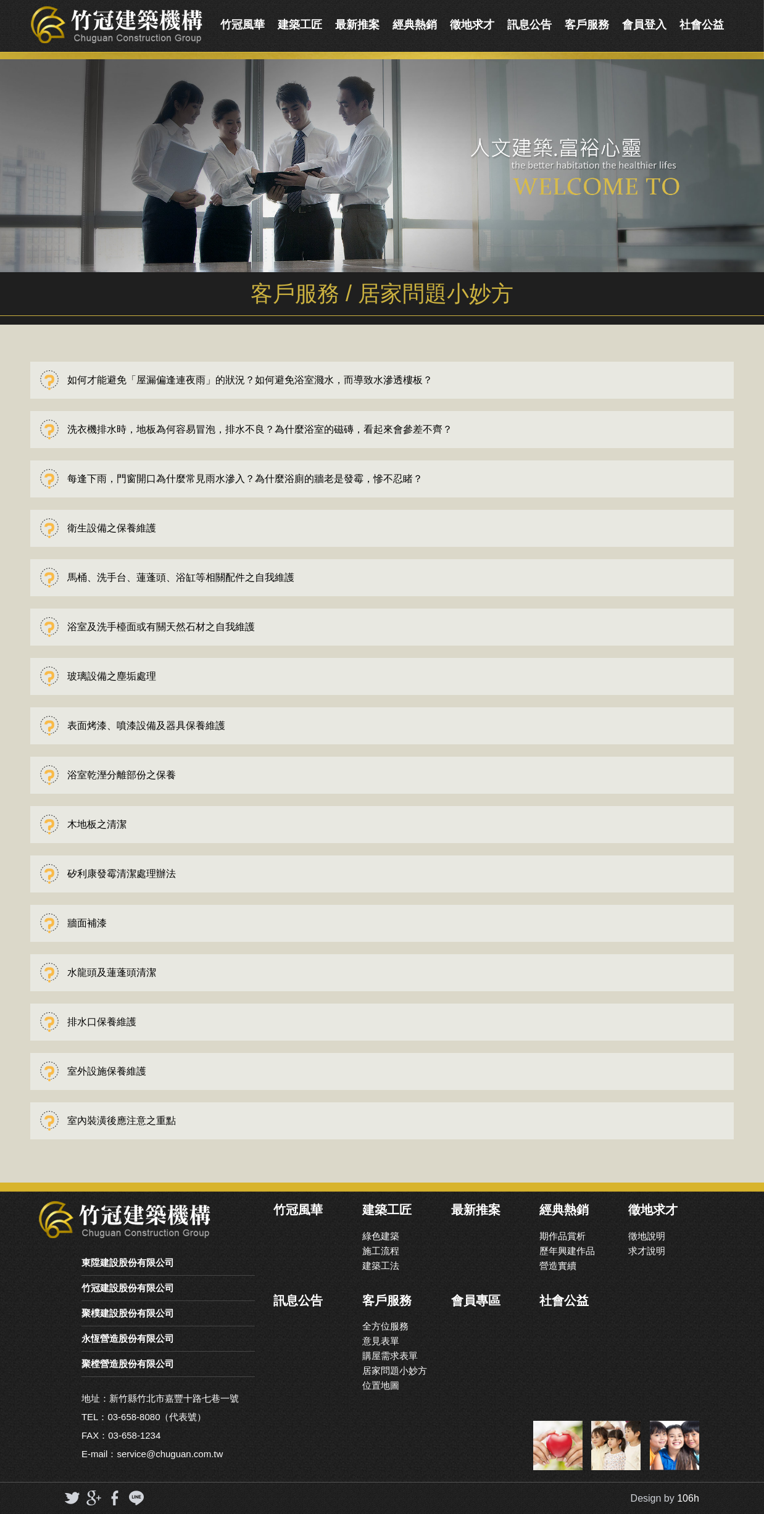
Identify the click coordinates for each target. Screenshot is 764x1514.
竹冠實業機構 (116, 24)
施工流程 (380, 1251)
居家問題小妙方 (394, 1370)
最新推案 (357, 25)
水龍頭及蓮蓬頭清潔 (111, 972)
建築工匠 (300, 25)
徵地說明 (646, 1236)
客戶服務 (587, 25)
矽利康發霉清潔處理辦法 (121, 873)
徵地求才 (472, 25)
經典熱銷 (414, 25)
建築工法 (380, 1265)
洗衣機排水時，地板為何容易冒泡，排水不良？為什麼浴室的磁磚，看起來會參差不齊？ (259, 429)
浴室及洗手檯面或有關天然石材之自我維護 (161, 627)
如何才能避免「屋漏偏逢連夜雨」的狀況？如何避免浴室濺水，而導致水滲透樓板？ (250, 380)
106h (688, 1498)
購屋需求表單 (390, 1355)
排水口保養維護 (101, 1022)
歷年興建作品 (567, 1251)
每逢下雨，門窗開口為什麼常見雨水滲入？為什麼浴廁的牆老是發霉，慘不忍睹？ (245, 478)
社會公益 (701, 25)
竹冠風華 (242, 25)
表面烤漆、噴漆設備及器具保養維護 (146, 725)
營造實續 (557, 1265)
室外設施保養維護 (106, 1071)
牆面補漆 (87, 923)
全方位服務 (385, 1326)
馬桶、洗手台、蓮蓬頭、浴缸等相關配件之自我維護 (180, 577)
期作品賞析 (562, 1236)
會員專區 (475, 1300)
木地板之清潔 (97, 824)
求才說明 (646, 1251)
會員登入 (644, 25)
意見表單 (380, 1341)
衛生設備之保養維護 (111, 528)
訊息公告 (529, 25)
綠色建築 (380, 1236)
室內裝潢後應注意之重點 (121, 1120)
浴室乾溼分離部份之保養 (121, 775)
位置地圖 (380, 1385)
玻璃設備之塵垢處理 (111, 676)
